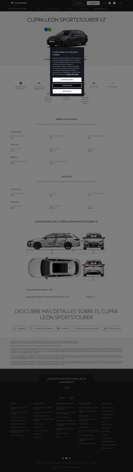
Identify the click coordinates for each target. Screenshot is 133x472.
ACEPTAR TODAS (67, 79)
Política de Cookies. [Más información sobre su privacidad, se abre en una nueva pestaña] (73, 74)
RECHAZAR (67, 91)
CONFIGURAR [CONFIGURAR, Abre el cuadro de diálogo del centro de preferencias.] (67, 85)
